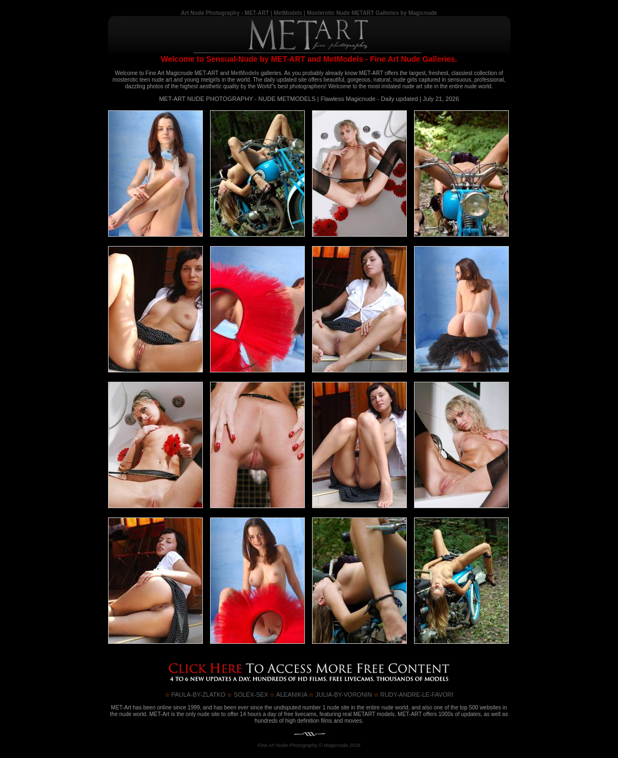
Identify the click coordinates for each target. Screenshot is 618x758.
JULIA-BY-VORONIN (340, 694)
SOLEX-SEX (247, 694)
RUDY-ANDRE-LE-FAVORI (414, 694)
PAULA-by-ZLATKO (195, 694)
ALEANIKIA (288, 694)
